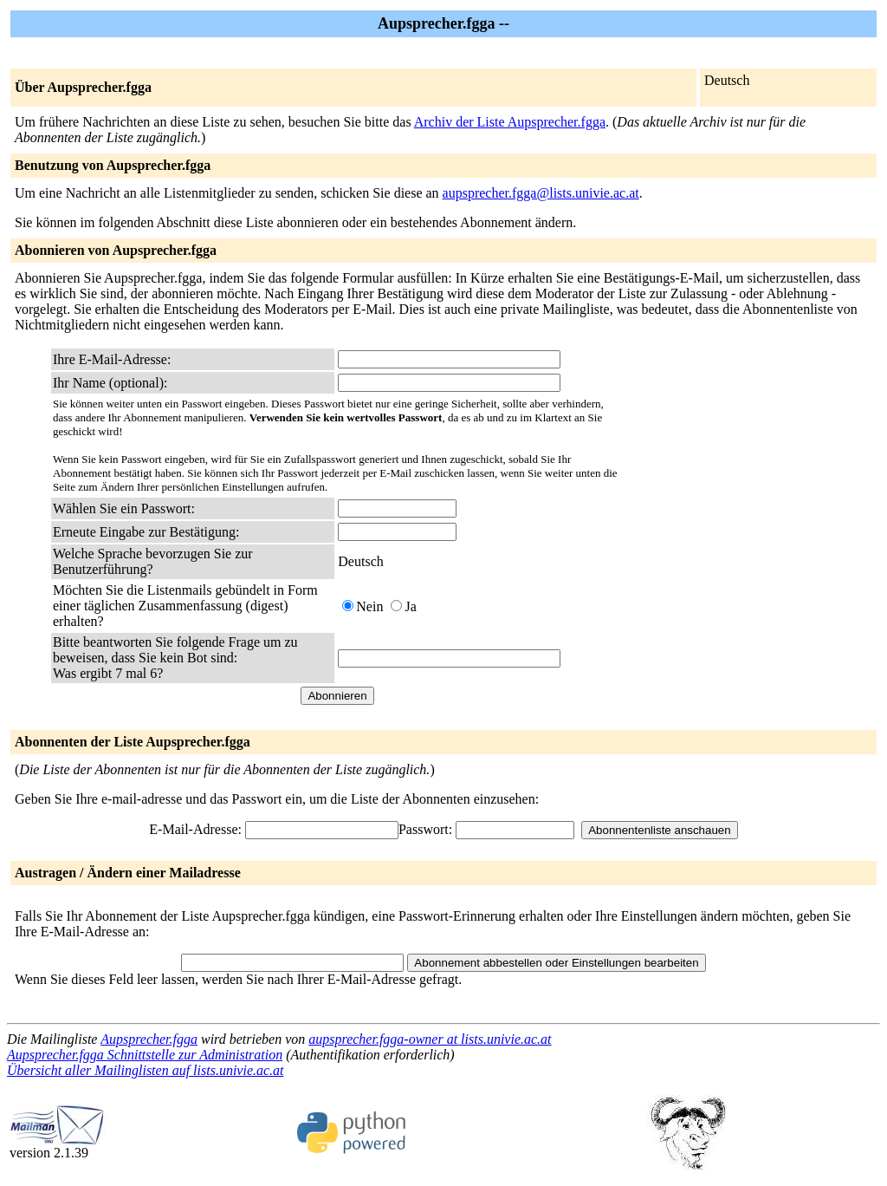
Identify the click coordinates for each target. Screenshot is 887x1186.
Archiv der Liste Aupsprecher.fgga (509, 121)
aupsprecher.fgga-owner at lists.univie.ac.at (429, 1039)
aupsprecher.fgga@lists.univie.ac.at (541, 193)
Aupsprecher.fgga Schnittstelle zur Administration (144, 1054)
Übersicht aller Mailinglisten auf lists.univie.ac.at (145, 1070)
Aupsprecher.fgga (148, 1039)
